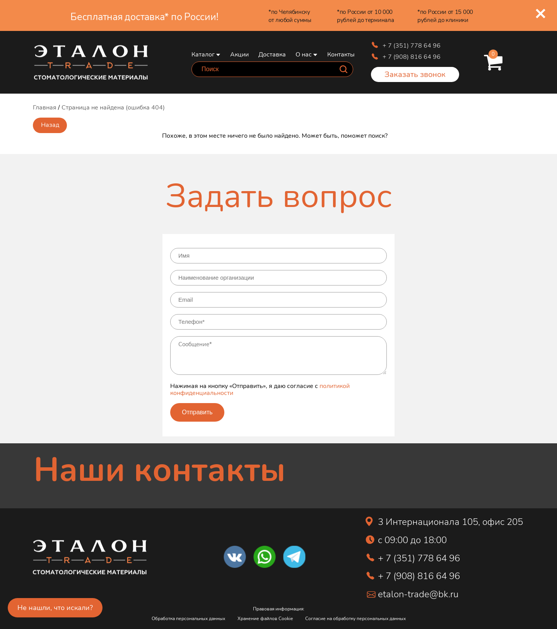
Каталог (203, 54)
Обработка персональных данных (188, 618)
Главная (44, 107)
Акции (239, 54)
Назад (50, 124)
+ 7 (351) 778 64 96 (412, 45)
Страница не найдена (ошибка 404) (113, 107)
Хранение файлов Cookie (265, 618)
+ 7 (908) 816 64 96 (412, 56)
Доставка (272, 54)
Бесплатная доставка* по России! (144, 16)
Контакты (341, 54)
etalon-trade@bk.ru (418, 593)
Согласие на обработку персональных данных (355, 618)
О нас (304, 54)
